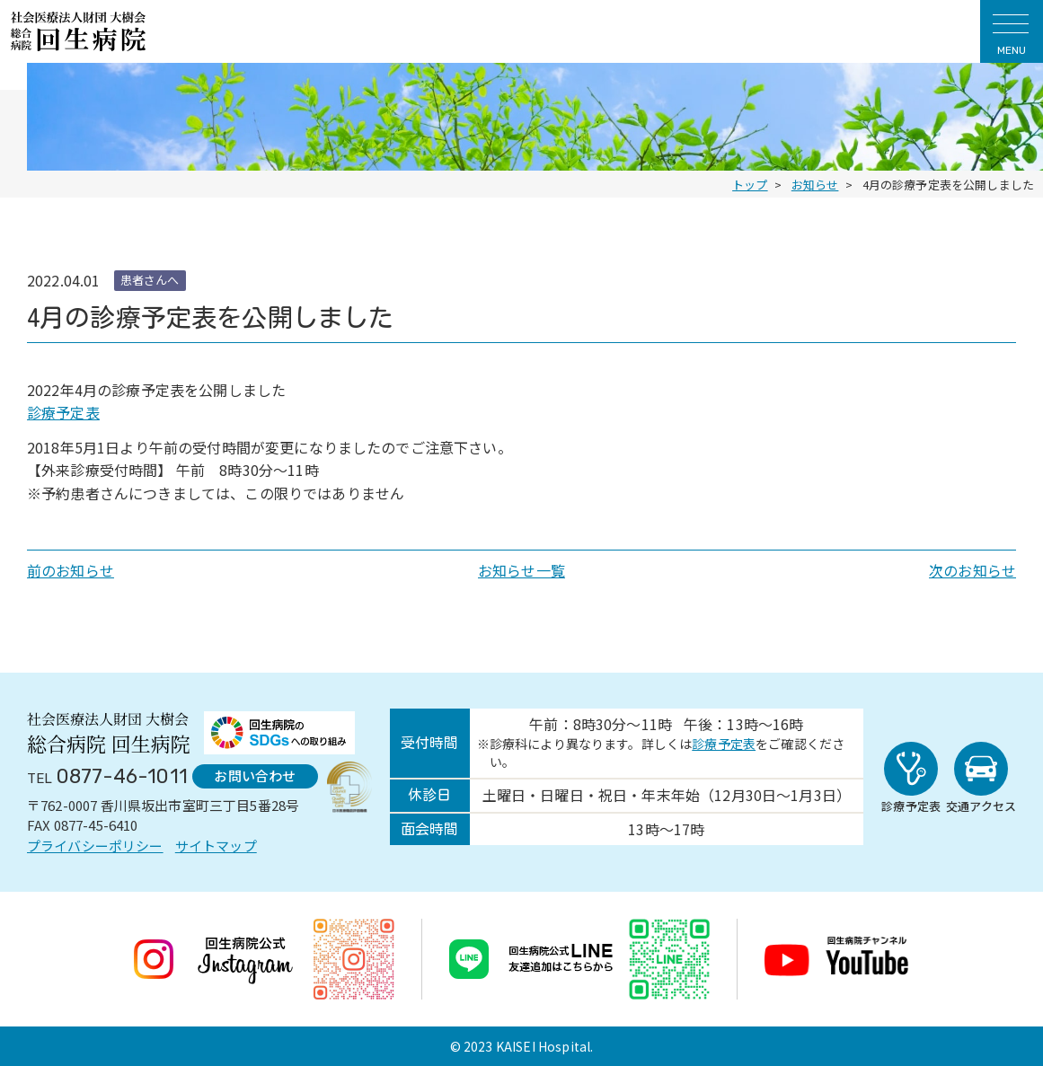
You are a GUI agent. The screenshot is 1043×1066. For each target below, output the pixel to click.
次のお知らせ (972, 570)
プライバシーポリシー (95, 845)
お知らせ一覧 (521, 570)
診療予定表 (63, 412)
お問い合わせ (255, 775)
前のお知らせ (70, 570)
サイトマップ (216, 845)
